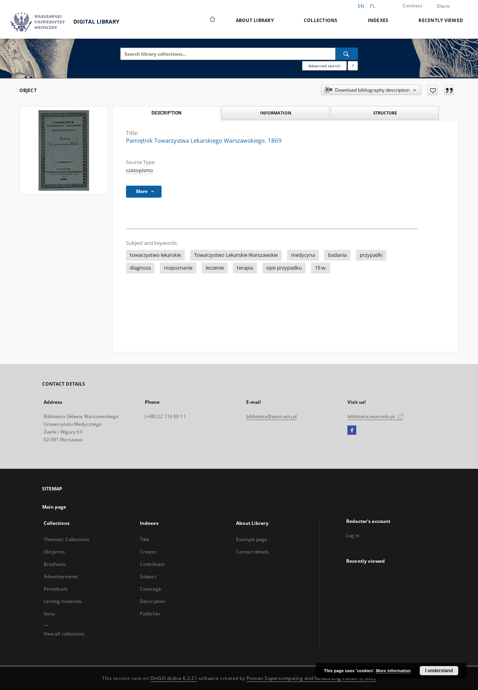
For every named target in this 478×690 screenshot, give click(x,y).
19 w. (321, 268)
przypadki (371, 255)
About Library (255, 20)
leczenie (215, 268)
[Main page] (212, 20)
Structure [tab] (385, 113)
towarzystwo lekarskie (155, 255)
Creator (148, 551)
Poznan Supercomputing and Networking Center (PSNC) (311, 678)
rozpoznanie (178, 268)
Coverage (150, 589)
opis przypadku (284, 268)
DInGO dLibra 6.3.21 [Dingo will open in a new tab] (173, 678)
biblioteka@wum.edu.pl (271, 416)
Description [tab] (166, 113)
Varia (49, 613)
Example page (251, 539)
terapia (245, 268)
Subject (148, 576)
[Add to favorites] (432, 90)
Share (443, 6)
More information (393, 670)
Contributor (152, 564)
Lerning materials (63, 601)
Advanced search (324, 65)
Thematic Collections (66, 539)
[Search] (346, 54)
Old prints (54, 551)
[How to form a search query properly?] (353, 65)
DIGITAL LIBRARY (61, 22)
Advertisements (61, 576)
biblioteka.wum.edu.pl (375, 416)
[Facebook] (351, 430)
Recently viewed (440, 20)
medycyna (303, 255)
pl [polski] (372, 6)
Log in (352, 535)
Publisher (150, 613)
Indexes (378, 20)
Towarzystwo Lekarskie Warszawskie (236, 255)
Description (152, 601)
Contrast (412, 5)
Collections (321, 20)
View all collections (64, 633)
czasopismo (139, 170)
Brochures (55, 564)
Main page (54, 507)
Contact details (252, 551)
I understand (439, 670)
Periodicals (56, 589)
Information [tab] (275, 113)
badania (337, 255)
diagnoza (140, 268)
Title (145, 539)
